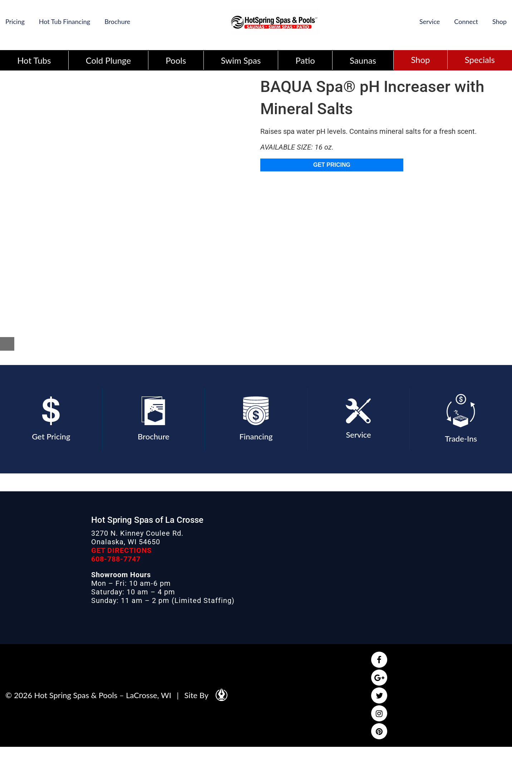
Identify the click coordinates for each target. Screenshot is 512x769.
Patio (305, 60)
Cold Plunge (108, 60)
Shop (499, 21)
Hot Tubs (34, 60)
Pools (176, 60)
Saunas (363, 60)
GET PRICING (331, 165)
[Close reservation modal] (7, 344)
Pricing (15, 21)
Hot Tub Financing (64, 21)
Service (429, 21)
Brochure (117, 21)
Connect (466, 21)
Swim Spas (241, 60)
